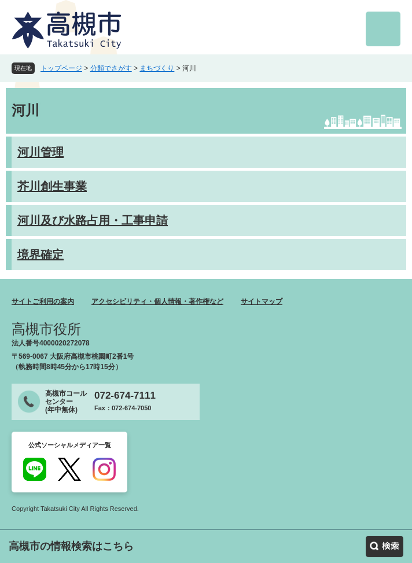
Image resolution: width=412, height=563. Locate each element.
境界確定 (40, 254)
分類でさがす (111, 68)
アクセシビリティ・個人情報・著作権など (157, 301)
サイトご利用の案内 (43, 301)
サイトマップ (261, 301)
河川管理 (40, 152)
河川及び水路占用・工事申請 (92, 220)
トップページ (61, 68)
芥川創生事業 (52, 186)
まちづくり (156, 68)
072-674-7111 (125, 395)
